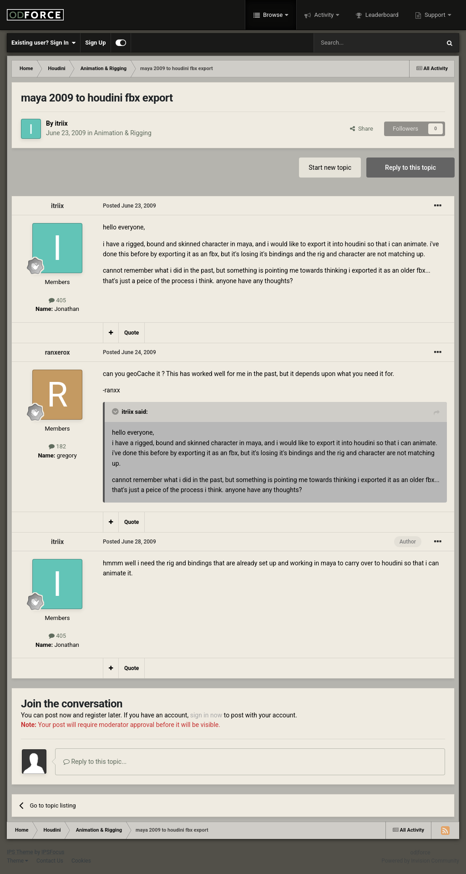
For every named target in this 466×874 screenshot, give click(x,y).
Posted (129, 206)
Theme (17, 861)
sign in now (206, 715)
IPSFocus (52, 852)
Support (435, 14)
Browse (273, 14)
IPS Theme (20, 852)
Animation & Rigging (123, 133)
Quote (131, 333)
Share (361, 128)
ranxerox (57, 352)
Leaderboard (381, 14)
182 (57, 446)
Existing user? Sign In (43, 42)
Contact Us (49, 861)
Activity (324, 14)
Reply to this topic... (95, 761)
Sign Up (95, 42)
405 (57, 300)
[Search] (355, 42)
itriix (61, 123)
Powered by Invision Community (420, 861)
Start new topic (330, 167)
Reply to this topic (410, 167)
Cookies (81, 861)
